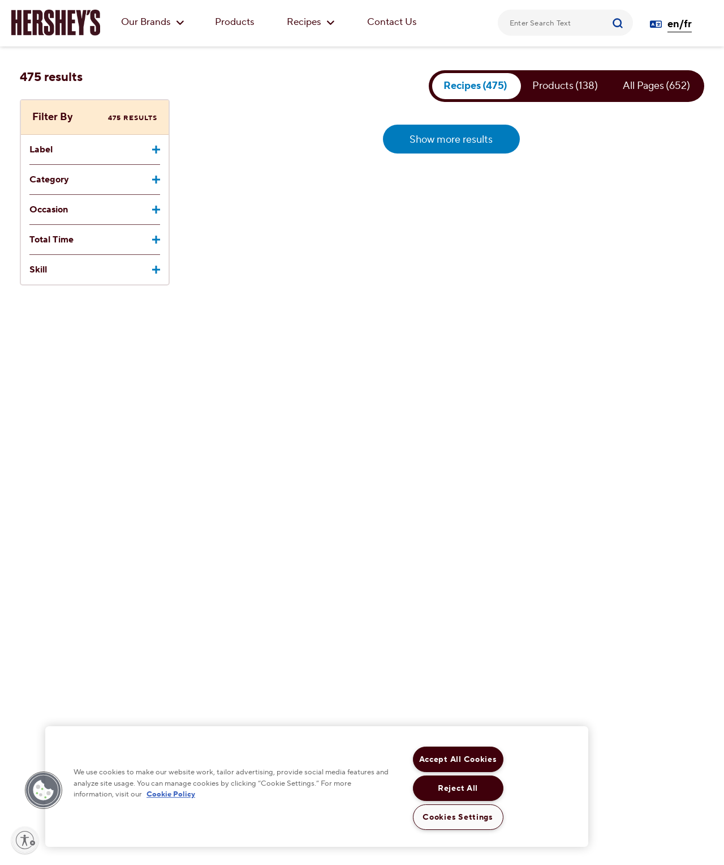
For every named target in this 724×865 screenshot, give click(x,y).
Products (235, 22)
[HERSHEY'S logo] (55, 23)
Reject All (458, 788)
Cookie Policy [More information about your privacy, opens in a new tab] (170, 794)
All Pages (657, 86)
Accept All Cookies (458, 759)
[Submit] (619, 22)
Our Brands (152, 22)
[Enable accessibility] (24, 840)
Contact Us (392, 22)
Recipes (311, 22)
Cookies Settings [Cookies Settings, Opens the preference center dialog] (458, 817)
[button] (43, 790)
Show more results (451, 139)
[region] (316, 786)
